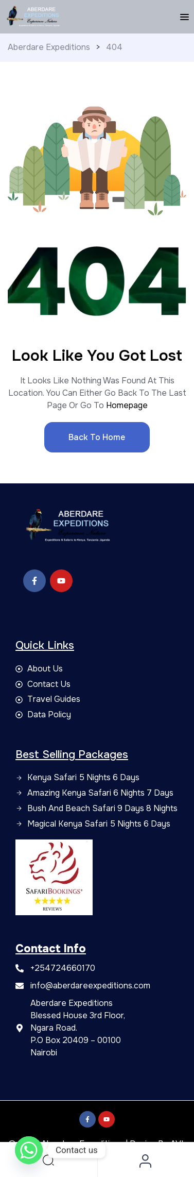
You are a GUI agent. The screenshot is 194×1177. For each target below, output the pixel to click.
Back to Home (96, 437)
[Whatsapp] (29, 1150)
